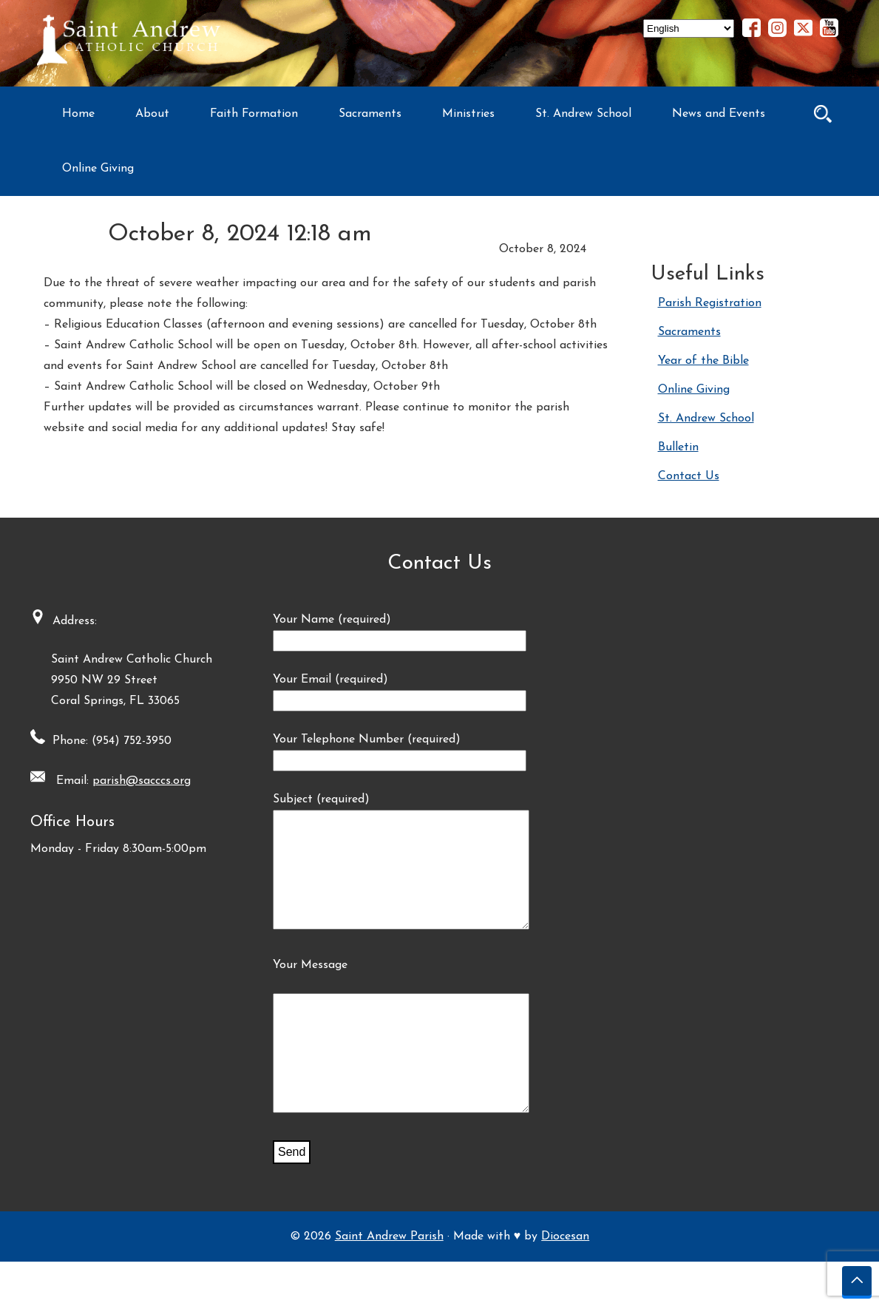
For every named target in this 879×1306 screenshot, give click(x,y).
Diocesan (565, 1281)
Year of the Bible (703, 361)
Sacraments (370, 114)
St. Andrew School (583, 114)
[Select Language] (688, 28)
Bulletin (678, 447)
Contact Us (688, 476)
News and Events (718, 114)
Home (78, 114)
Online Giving (98, 169)
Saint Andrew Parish (389, 1281)
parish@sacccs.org (136, 781)
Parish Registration (709, 303)
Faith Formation (254, 114)
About (152, 114)
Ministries (468, 114)
